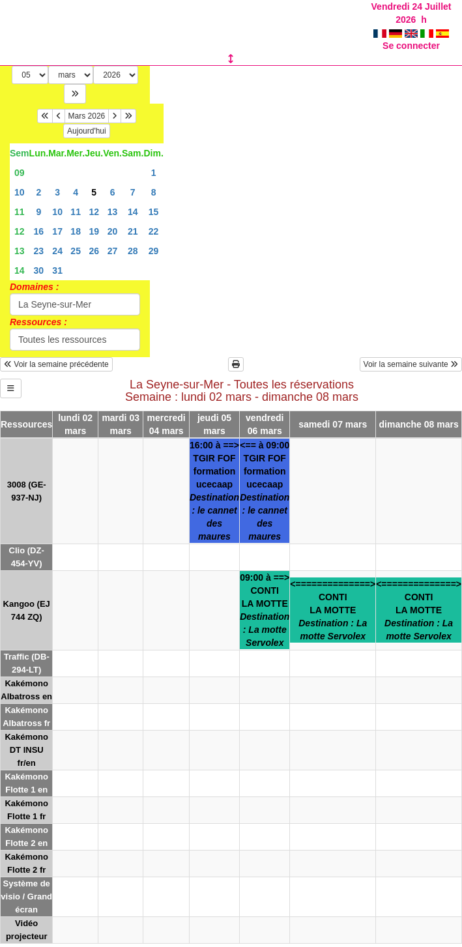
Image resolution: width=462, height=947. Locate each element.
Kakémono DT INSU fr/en (26, 750)
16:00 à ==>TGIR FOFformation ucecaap (214, 491)
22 (154, 231)
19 (94, 231)
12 (94, 212)
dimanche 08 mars (419, 424)
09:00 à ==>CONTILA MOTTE (264, 610)
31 (57, 270)
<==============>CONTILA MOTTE (332, 610)
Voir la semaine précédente (56, 364)
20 (113, 231)
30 (39, 270)
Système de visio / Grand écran (26, 896)
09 (19, 173)
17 (57, 231)
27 (113, 251)
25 (75, 251)
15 (154, 212)
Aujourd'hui (86, 131)
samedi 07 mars (332, 424)
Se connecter (411, 45)
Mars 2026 (87, 116)
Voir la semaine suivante (411, 364)
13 (113, 212)
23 (39, 251)
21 (133, 231)
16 (39, 231)
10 (19, 192)
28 (133, 251)
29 (154, 251)
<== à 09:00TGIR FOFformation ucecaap (264, 491)
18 (75, 231)
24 (57, 251)
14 (133, 212)
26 (94, 251)
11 (19, 212)
